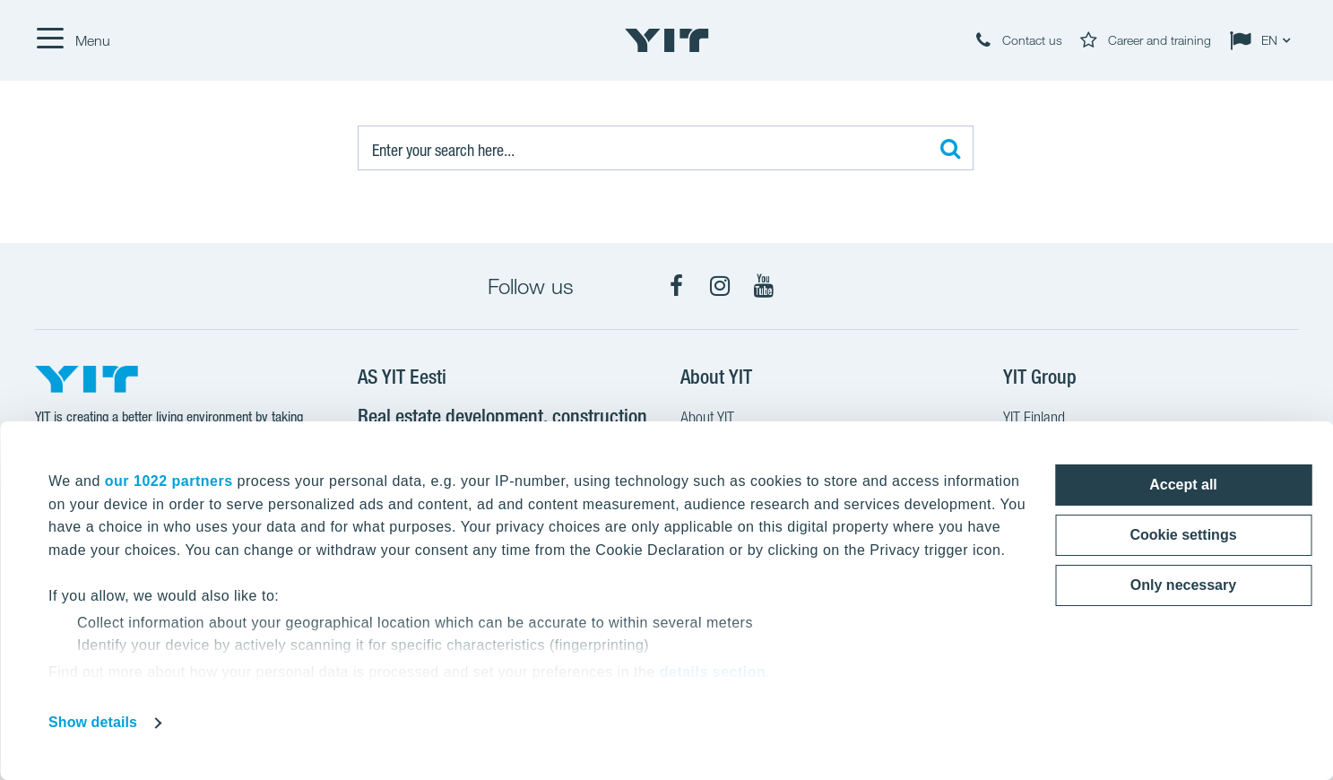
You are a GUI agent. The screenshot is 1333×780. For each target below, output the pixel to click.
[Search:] (666, 148)
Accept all (1183, 484)
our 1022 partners (169, 481)
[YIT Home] (667, 40)
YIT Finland (1034, 420)
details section (713, 672)
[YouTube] (763, 286)
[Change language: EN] (1264, 40)
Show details (92, 722)
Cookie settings (1183, 534)
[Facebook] (676, 286)
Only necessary (1183, 585)
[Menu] (72, 40)
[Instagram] (719, 286)
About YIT (707, 420)
